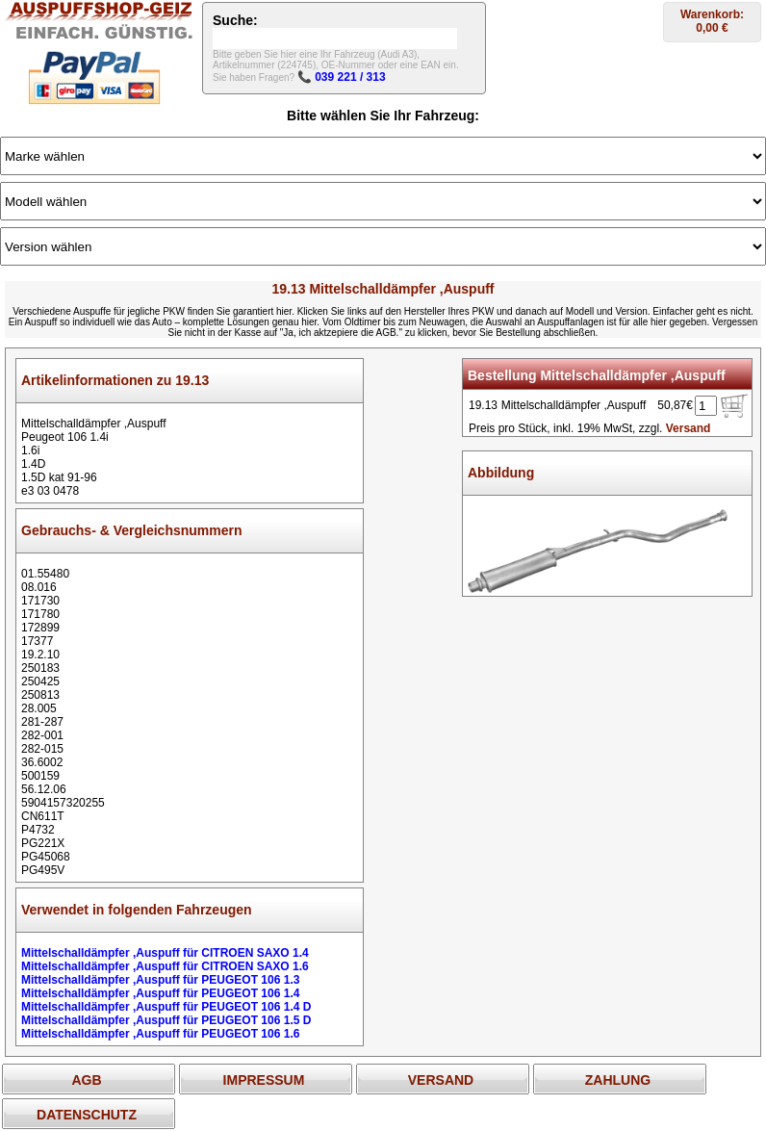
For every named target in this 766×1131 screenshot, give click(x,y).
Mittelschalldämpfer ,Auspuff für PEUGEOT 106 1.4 (160, 993)
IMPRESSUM (264, 1080)
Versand (688, 428)
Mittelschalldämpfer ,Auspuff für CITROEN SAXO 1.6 (165, 966)
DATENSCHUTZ (87, 1114)
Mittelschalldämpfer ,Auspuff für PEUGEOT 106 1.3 (160, 980)
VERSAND (440, 1080)
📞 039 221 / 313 (341, 77)
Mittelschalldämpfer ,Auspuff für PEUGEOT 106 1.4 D (166, 1007)
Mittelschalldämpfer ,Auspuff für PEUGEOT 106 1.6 (160, 1034)
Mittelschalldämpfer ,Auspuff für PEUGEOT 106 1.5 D (166, 1020)
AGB (86, 1080)
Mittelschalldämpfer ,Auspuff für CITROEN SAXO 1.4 (165, 953)
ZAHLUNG (618, 1080)
